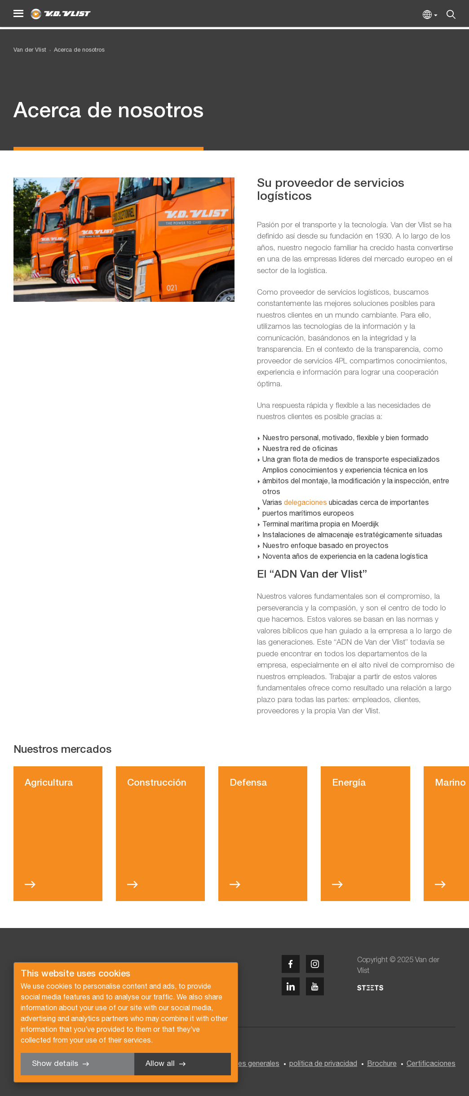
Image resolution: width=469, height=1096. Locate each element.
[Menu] (18, 14)
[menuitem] (75, 50)
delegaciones (305, 503)
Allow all (160, 1064)
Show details (55, 1064)
